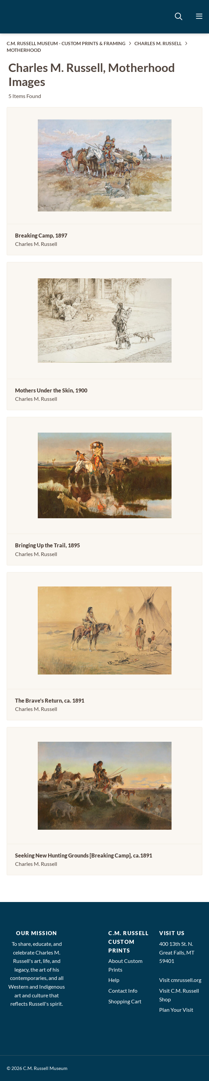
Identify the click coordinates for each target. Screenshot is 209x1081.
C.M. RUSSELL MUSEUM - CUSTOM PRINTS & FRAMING (66, 43)
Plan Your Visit (176, 1009)
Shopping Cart (124, 1001)
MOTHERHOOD (24, 50)
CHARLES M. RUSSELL (158, 43)
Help (113, 980)
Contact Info (122, 990)
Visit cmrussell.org (180, 980)
